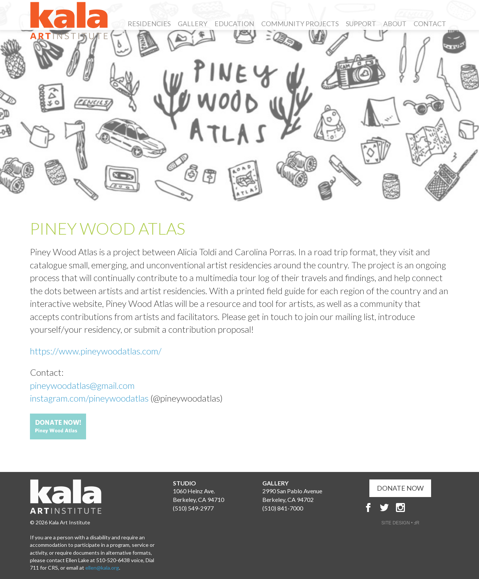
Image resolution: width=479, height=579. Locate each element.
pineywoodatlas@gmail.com (83, 385)
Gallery (192, 23)
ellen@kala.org (102, 567)
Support (361, 23)
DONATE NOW (400, 488)
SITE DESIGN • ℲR (400, 522)
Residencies (149, 23)
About (394, 23)
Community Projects (300, 23)
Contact (430, 23)
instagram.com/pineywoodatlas (90, 398)
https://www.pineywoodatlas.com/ (96, 350)
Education (234, 23)
